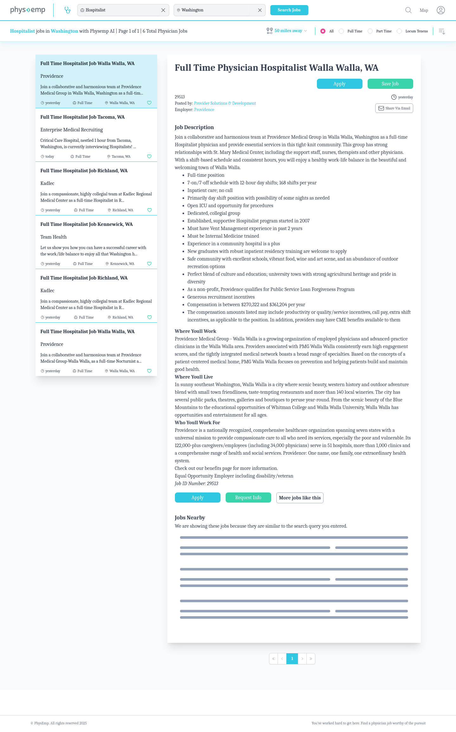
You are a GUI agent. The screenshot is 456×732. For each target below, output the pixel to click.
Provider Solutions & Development (225, 103)
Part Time (384, 31)
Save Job (390, 84)
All (331, 31)
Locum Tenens (417, 31)
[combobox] (122, 10)
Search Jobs (289, 10)
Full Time (355, 31)
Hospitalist (22, 31)
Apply (340, 84)
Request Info (248, 497)
